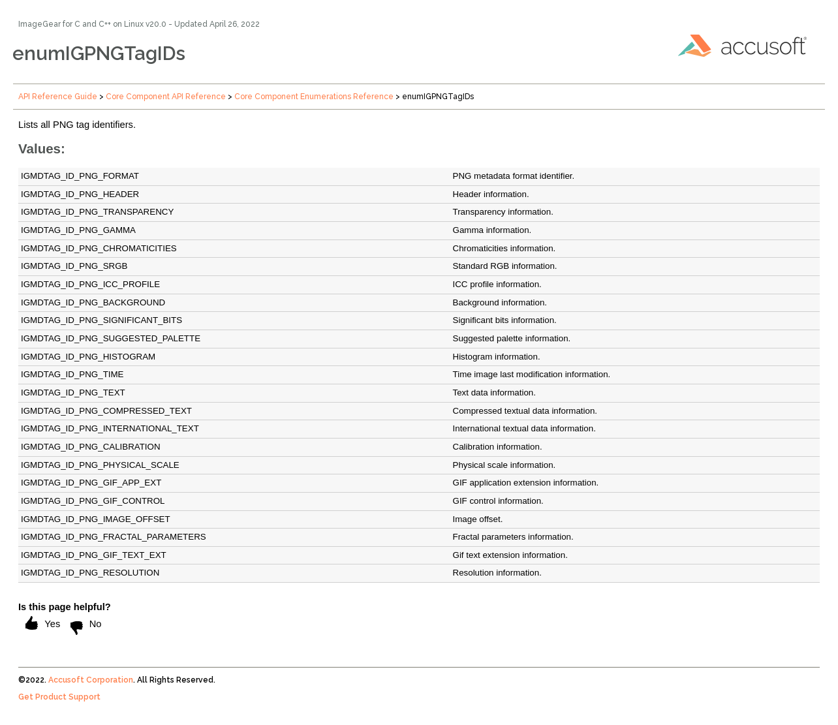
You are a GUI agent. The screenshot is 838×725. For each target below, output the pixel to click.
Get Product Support (59, 697)
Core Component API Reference (166, 96)
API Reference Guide (57, 96)
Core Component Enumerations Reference (314, 96)
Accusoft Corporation (90, 680)
